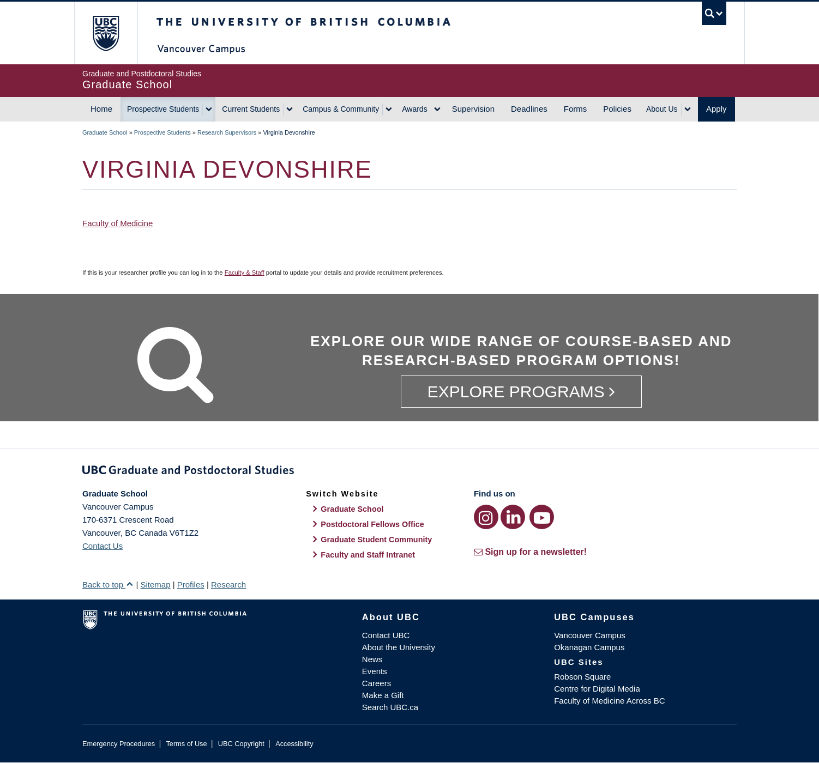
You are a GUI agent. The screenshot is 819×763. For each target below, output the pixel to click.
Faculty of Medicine (117, 223)
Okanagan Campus (589, 647)
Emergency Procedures (118, 744)
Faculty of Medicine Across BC (609, 700)
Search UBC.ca (390, 707)
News (372, 659)
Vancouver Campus (589, 635)
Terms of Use (186, 744)
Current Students (251, 109)
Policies (617, 108)
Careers (376, 683)
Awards (414, 109)
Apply (716, 108)
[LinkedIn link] (513, 517)
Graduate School (105, 132)
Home (101, 108)
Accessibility (294, 744)
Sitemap (155, 584)
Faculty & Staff (244, 272)
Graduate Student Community (376, 539)
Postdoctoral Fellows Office (372, 524)
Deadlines (529, 108)
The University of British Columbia (105, 33)
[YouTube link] (541, 517)
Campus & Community (341, 109)
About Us (662, 109)
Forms (575, 108)
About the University (398, 647)
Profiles (190, 584)
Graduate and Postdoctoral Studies (409, 472)
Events (374, 671)
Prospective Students (163, 109)
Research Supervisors (226, 132)
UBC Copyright (241, 744)
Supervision (473, 108)
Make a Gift (383, 695)
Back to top (108, 584)
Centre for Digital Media (597, 688)
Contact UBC (386, 635)
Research (228, 584)
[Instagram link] (486, 517)
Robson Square (582, 676)
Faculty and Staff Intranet (368, 554)
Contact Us (102, 545)
